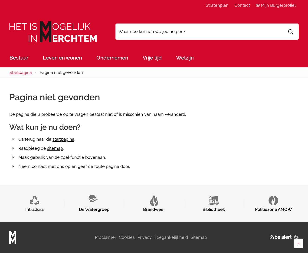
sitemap (55, 148)
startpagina (63, 139)
